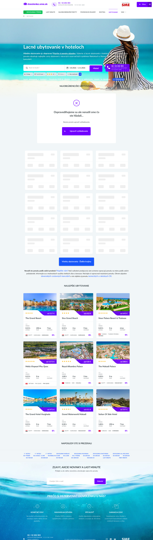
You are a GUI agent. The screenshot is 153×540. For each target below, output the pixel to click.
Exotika (102, 12)
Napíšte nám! (62, 263)
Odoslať (100, 471)
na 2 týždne (65, 446)
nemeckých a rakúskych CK (98, 268)
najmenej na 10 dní (43, 446)
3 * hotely (26, 444)
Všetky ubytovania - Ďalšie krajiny (76, 255)
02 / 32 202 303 (67, 3)
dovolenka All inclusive (111, 444)
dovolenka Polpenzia (75, 444)
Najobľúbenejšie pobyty (67, 12)
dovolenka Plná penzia (93, 444)
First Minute (121, 448)
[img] (126, 5)
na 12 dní (55, 446)
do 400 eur (96, 446)
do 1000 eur (66, 448)
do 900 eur (48, 448)
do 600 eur (116, 446)
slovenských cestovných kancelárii (57, 268)
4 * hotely (36, 444)
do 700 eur (126, 446)
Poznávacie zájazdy (88, 12)
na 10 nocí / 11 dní (29, 446)
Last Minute (50, 12)
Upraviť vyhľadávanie (75, 130)
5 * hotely (46, 444)
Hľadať (95, 68)
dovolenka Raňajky (59, 444)
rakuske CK (85, 448)
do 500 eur (106, 446)
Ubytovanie (113, 12)
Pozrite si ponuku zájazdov (64, 54)
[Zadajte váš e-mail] (71, 471)
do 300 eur (86, 446)
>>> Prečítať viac (117, 79)
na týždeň (126, 444)
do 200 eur (76, 446)
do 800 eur (31, 448)
